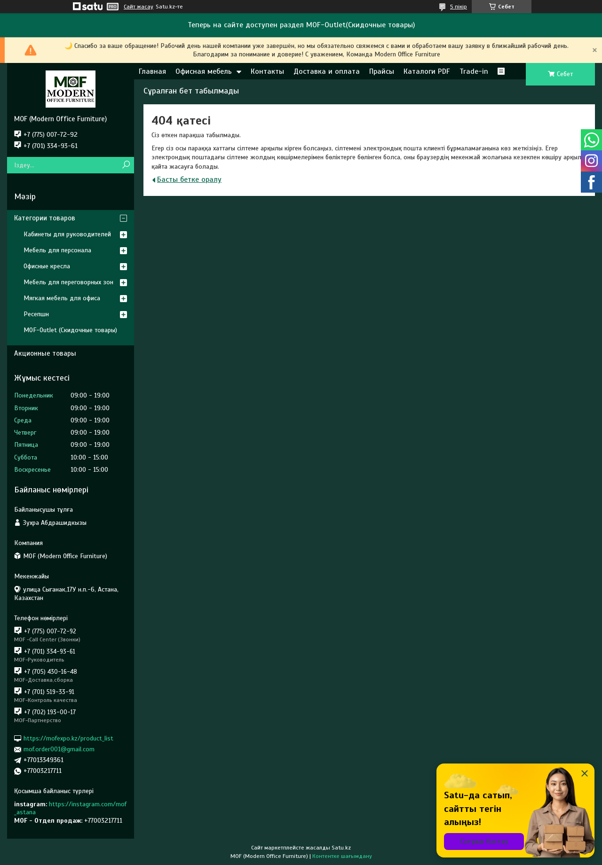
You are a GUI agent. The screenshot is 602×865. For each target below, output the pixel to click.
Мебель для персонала (57, 250)
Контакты (267, 71)
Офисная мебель (203, 71)
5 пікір (458, 6)
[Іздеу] (126, 165)
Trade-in (473, 71)
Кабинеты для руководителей (67, 234)
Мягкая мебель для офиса (62, 298)
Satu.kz (341, 847)
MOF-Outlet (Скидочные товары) (70, 330)
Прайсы (381, 71)
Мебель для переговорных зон (68, 282)
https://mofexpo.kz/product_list (68, 738)
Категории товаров (44, 218)
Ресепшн (36, 314)
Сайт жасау (138, 6)
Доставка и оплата (326, 71)
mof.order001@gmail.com (59, 749)
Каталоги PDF (427, 71)
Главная (152, 71)
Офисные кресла (47, 266)
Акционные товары (45, 353)
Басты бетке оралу (189, 179)
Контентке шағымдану (342, 856)
